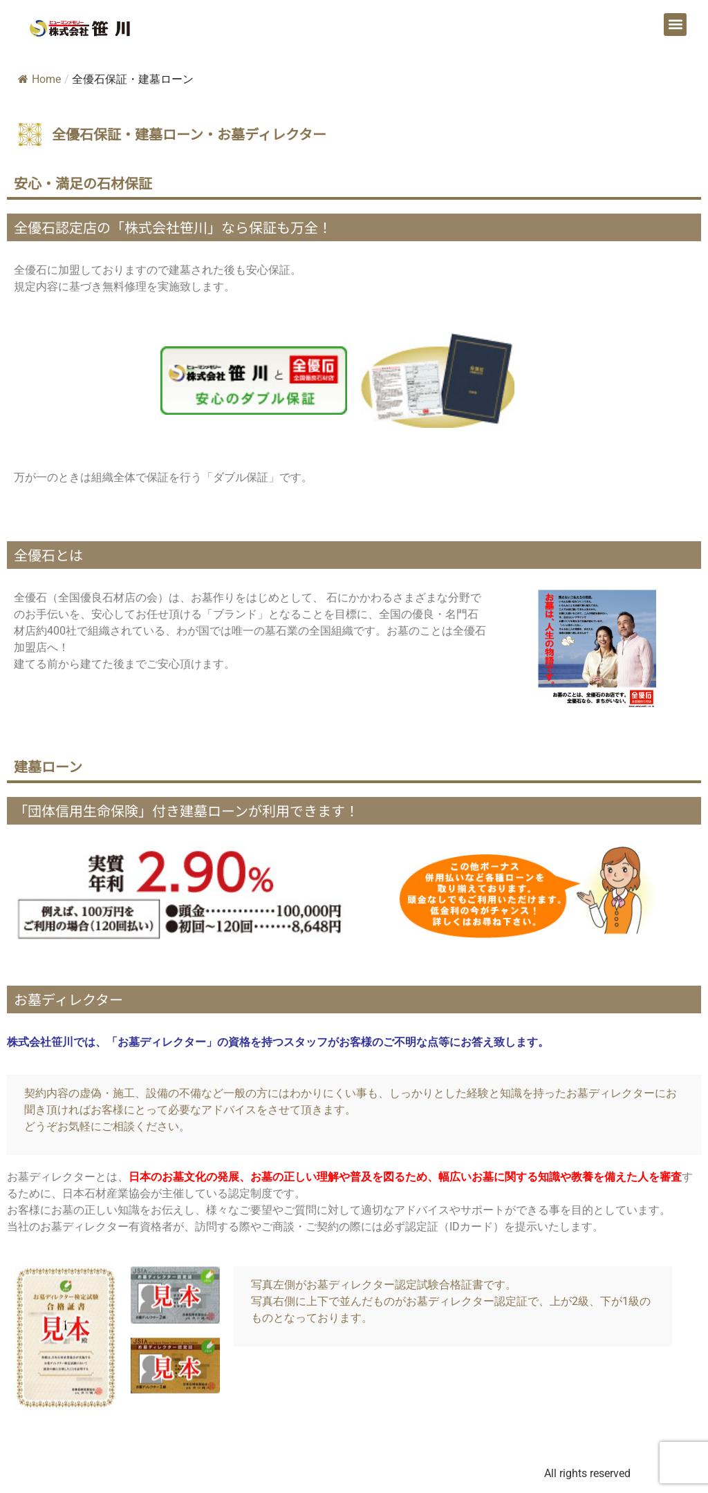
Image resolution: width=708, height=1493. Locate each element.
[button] (675, 24)
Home (39, 79)
